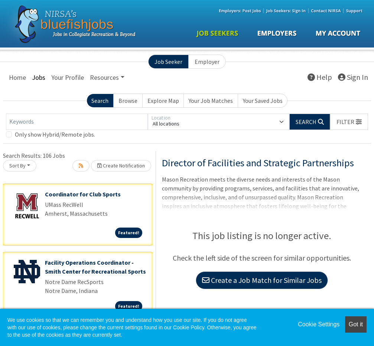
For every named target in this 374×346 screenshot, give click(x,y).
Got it (356, 324)
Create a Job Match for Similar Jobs (262, 280)
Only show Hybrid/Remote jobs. (55, 134)
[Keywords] (77, 122)
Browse (127, 100)
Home (17, 77)
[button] (349, 122)
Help (320, 77)
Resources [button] (104, 77)
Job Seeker (168, 61)
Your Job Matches (211, 100)
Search (99, 100)
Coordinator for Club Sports (83, 194)
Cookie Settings (318, 324)
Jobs (38, 77)
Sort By (17, 165)
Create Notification (121, 165)
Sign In (353, 77)
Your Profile (67, 77)
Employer (207, 61)
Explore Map (163, 100)
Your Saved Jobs (263, 100)
